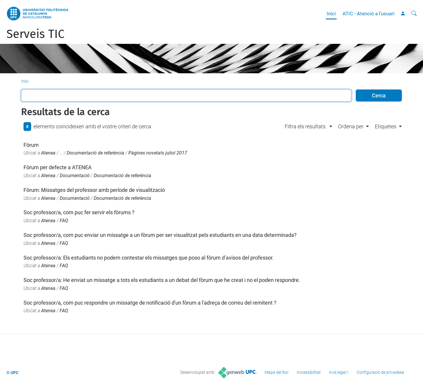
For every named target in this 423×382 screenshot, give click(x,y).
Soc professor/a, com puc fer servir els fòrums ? (79, 212)
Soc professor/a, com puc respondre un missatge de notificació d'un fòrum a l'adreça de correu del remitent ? (150, 303)
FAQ (64, 220)
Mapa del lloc (276, 372)
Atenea (48, 153)
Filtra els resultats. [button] (306, 126)
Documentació (75, 175)
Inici (331, 13)
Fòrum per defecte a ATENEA (58, 167)
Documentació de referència (95, 153)
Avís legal (337, 372)
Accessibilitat (309, 372)
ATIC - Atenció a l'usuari (369, 13)
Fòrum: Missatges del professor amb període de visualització (94, 190)
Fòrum (31, 145)
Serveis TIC (35, 34)
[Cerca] (414, 13)
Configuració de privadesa (380, 372)
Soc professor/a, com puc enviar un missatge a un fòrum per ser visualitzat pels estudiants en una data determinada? (160, 235)
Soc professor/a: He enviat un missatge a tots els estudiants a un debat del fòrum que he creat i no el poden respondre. (162, 280)
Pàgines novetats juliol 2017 (157, 153)
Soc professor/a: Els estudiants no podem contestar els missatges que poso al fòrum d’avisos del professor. (149, 258)
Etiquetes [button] (385, 126)
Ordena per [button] (350, 126)
